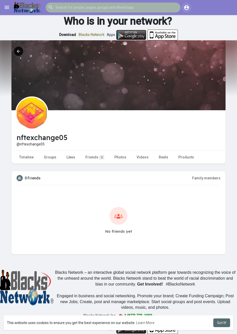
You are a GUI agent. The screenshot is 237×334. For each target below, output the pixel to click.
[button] (113, 7)
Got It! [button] (221, 323)
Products (186, 157)
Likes (71, 157)
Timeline (26, 157)
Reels (163, 157)
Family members (206, 178)
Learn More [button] (145, 323)
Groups (50, 157)
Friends (94, 157)
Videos (143, 157)
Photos (120, 157)
